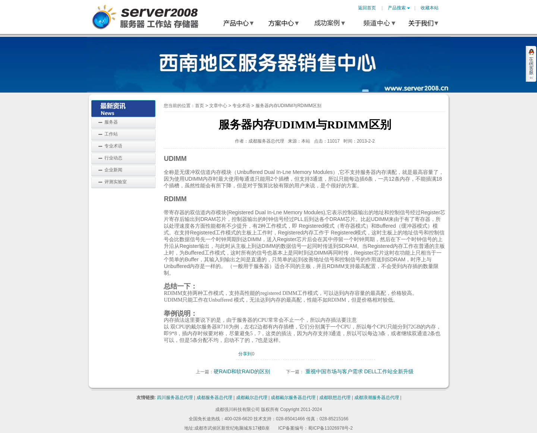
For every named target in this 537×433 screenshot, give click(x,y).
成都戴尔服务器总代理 (293, 397)
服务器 (111, 122)
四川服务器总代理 (175, 397)
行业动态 (113, 158)
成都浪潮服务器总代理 (376, 397)
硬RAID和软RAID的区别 (242, 371)
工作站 (111, 134)
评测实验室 (115, 181)
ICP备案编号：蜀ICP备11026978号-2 (315, 428)
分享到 (245, 353)
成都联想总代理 (335, 397)
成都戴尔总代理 (251, 397)
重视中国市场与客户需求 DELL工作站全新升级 (359, 371)
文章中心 (218, 105)
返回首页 (367, 7)
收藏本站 (430, 7)
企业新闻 (113, 169)
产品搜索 (399, 7)
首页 (199, 105)
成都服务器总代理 (214, 397)
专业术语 (113, 146)
